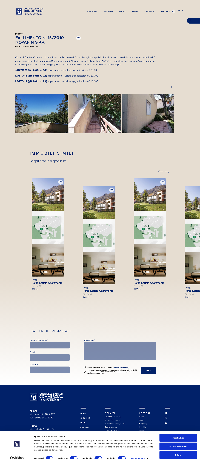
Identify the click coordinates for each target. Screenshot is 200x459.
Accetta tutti (178, 433)
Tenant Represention (113, 420)
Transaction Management (115, 424)
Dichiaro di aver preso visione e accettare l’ (107, 367)
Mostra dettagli (137, 454)
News (135, 12)
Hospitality (143, 424)
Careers (149, 12)
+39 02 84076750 (43, 418)
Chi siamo (92, 12)
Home (83, 413)
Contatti (165, 12)
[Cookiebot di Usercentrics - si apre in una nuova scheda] (16, 454)
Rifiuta (178, 450)
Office (141, 417)
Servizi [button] (123, 12)
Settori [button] (108, 12)
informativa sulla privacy (121, 367)
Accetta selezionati (178, 442)
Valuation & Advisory (113, 417)
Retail (141, 420)
